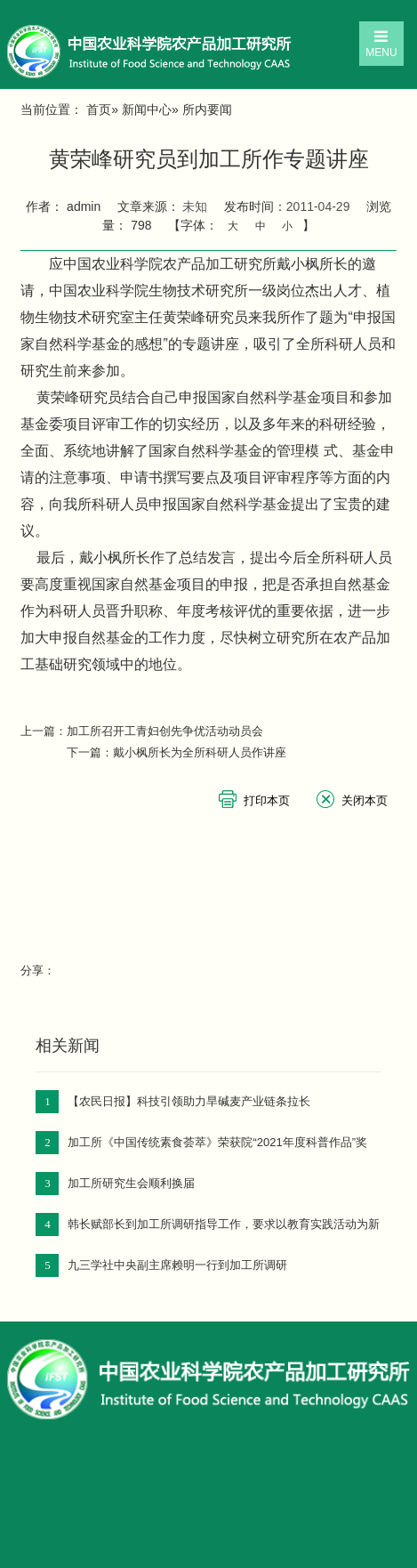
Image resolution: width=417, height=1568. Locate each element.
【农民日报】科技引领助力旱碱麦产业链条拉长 (189, 1101)
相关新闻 (68, 1046)
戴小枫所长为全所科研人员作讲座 (199, 752)
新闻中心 (147, 109)
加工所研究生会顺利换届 (131, 1183)
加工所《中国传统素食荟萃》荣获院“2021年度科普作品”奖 (217, 1142)
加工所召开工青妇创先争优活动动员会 (165, 731)
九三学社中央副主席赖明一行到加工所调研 (177, 1265)
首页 (98, 109)
